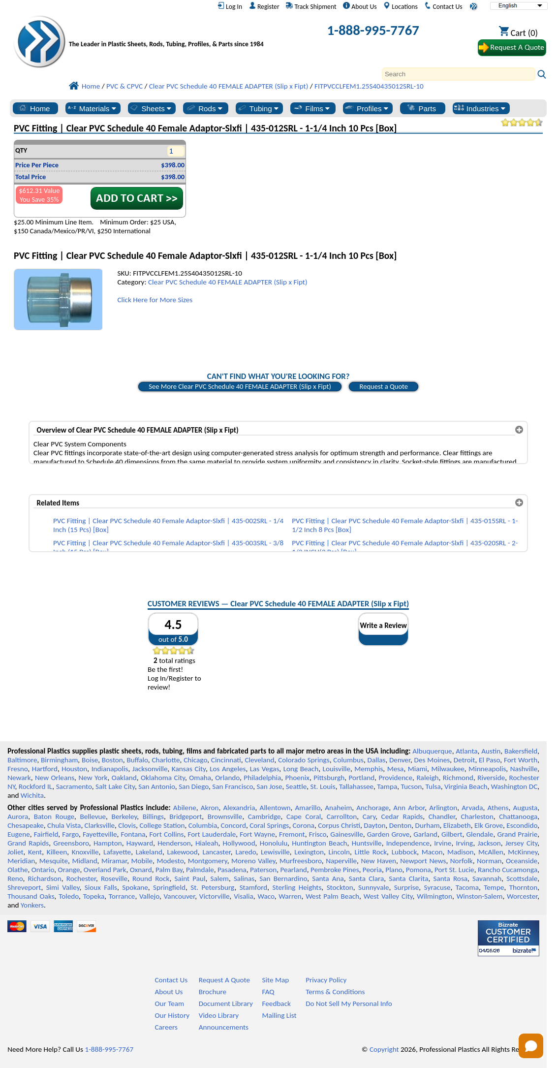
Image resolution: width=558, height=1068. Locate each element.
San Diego (194, 786)
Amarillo (307, 807)
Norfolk (461, 860)
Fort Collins (167, 834)
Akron (210, 807)
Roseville (114, 878)
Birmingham (59, 759)
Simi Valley (63, 887)
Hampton (107, 843)
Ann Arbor (409, 807)
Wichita (32, 795)
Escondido (521, 825)
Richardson (44, 878)
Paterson (263, 869)
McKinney (522, 852)
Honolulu (273, 843)
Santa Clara (366, 878)
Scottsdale (521, 878)
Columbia (202, 825)
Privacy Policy (326, 979)
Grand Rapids (28, 843)
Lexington (309, 852)
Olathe (17, 869)
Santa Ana (327, 878)
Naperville (341, 860)
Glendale (480, 834)
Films (311, 108)
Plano (393, 869)
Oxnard (141, 869)
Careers (166, 1027)
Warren (290, 896)
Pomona (418, 869)
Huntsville (367, 843)
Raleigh (427, 777)
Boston (112, 759)
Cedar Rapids (402, 816)
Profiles (366, 108)
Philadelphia (262, 777)
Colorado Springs (304, 759)
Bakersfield (520, 751)
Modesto (170, 860)
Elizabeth (457, 825)
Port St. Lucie (454, 869)
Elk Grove (488, 825)
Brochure (212, 991)
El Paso (489, 759)
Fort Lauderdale (211, 834)
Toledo (69, 896)
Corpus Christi (339, 825)
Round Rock (150, 878)
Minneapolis (487, 768)
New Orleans (54, 777)
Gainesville (346, 834)
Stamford (254, 887)
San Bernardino (283, 878)
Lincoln (339, 852)
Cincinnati (226, 759)
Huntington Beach (319, 843)
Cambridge (264, 816)
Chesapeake (25, 825)
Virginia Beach (466, 786)
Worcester (522, 896)
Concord (233, 825)
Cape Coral (303, 816)
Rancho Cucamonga (507, 869)
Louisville (336, 768)
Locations (400, 6)
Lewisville (275, 852)
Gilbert (451, 834)
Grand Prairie (517, 834)
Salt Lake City (115, 786)
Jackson (489, 843)
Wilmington (434, 896)
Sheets (149, 108)
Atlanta (466, 751)
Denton (400, 825)
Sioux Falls (101, 887)
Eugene (18, 834)
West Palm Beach (332, 896)
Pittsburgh (328, 777)
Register (264, 6)
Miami (417, 768)
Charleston (477, 816)
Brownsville (225, 816)
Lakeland (149, 852)
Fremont (292, 834)
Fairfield (46, 834)
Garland (425, 834)
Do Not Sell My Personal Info (349, 1003)
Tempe (494, 887)
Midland (84, 860)
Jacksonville (150, 768)
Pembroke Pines (334, 869)
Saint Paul (189, 878)
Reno (15, 878)
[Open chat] (531, 1046)
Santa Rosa (451, 878)
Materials (91, 108)
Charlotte (166, 759)
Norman (489, 860)
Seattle (296, 786)
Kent (35, 852)
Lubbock (404, 852)
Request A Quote (224, 979)
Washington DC (514, 786)
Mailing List (279, 1015)
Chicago (195, 759)
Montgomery (207, 860)
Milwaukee (447, 768)
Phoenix (297, 777)
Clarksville (100, 825)
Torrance (122, 896)
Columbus (348, 759)
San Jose (269, 786)
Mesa (395, 768)
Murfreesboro (300, 860)
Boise (90, 759)
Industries (479, 108)
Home (33, 108)
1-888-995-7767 (373, 30)
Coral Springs (269, 825)
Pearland (293, 869)
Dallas (377, 759)
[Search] (458, 74)
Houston (74, 768)
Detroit (464, 759)
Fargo (70, 834)
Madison (460, 852)
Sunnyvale (373, 887)
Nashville (524, 768)
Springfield (169, 887)
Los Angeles (228, 768)
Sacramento (74, 786)
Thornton (523, 887)
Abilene (184, 807)
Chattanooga (518, 816)
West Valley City (388, 896)
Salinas (244, 878)
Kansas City (189, 768)
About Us (359, 6)
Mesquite (53, 860)
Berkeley (124, 816)
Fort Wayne (257, 834)
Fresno (17, 768)
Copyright (384, 1049)
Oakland (124, 777)
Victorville (214, 896)
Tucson (411, 786)
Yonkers (32, 905)
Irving (464, 843)
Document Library (226, 1003)
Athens (498, 807)
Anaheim (338, 807)
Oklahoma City (163, 777)
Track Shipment (311, 6)
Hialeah (206, 843)
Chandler (442, 816)
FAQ (268, 991)
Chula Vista (64, 825)
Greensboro (71, 843)
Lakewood (182, 852)
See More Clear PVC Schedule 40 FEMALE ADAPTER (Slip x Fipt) (240, 386)
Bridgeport (185, 816)
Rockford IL (36, 786)
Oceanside (521, 860)
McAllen (490, 852)
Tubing (258, 108)
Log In (229, 6)
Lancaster (216, 852)
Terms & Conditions (335, 991)
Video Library (219, 1015)
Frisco (318, 834)
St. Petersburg (212, 887)
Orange (69, 869)
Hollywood (239, 843)
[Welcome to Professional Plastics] (168, 32)
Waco (265, 896)
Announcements (223, 1027)
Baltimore (22, 759)
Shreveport (24, 887)
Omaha (200, 777)
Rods (204, 108)
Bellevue (93, 816)
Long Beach (301, 768)
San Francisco (232, 786)
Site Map (275, 979)
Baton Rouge (54, 816)
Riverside (491, 777)
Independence (408, 843)
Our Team (169, 1003)
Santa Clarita (408, 878)
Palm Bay (169, 869)
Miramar (114, 860)
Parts (421, 108)
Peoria (372, 869)
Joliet (15, 852)
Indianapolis (110, 768)
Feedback (276, 1003)
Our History (172, 1015)
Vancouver (179, 896)
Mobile (142, 860)
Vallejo (149, 896)
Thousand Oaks (30, 896)
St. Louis (323, 786)
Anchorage (372, 807)
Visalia (243, 896)
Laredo (245, 852)
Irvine (442, 843)
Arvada (472, 807)
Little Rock (371, 852)
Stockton (340, 887)
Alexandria (239, 807)
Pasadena (232, 869)
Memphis (368, 768)
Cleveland (259, 759)
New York (92, 777)
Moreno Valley (253, 860)
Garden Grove (388, 834)
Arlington (443, 807)
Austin (490, 751)
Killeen (57, 852)
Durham (427, 825)
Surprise (406, 887)
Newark (19, 777)
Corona (303, 825)
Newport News (423, 860)
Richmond (458, 777)
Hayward (139, 843)
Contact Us (443, 6)
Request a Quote (383, 386)
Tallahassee (356, 786)
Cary (369, 816)
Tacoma (467, 887)
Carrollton (342, 816)
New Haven (378, 860)
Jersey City (521, 843)
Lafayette (117, 852)
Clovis (127, 825)
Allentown (275, 807)
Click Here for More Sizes (154, 299)
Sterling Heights (297, 887)
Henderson (174, 843)
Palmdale (200, 869)
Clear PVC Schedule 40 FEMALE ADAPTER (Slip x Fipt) (228, 282)
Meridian (21, 860)
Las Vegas (264, 768)
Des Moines (432, 759)
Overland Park (105, 869)
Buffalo (137, 759)
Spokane (135, 887)
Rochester (81, 878)
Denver (399, 759)
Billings (153, 816)
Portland (362, 777)
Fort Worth (520, 759)
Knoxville (85, 852)
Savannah (486, 878)
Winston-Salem (480, 896)
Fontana (133, 834)
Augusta (525, 807)
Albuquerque (432, 751)
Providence (395, 777)
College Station (162, 825)
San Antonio (156, 786)
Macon (432, 852)
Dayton (374, 825)
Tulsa (433, 786)
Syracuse (437, 887)
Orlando (227, 777)
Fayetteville (100, 834)
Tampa (387, 786)
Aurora (17, 816)
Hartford (45, 768)
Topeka (94, 896)
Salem (219, 878)
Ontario (43, 869)
